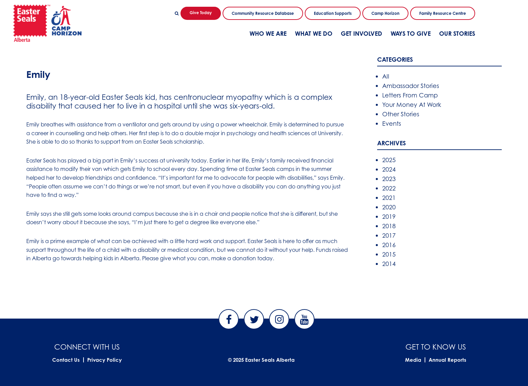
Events (391, 123)
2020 (389, 207)
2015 (389, 254)
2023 (389, 178)
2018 (389, 226)
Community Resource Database (263, 13)
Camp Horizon (385, 13)
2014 (389, 263)
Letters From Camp (410, 95)
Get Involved (361, 33)
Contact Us (66, 360)
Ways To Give (411, 33)
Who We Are (268, 33)
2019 (389, 216)
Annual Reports (447, 360)
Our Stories (457, 33)
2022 (389, 188)
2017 (389, 235)
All (385, 76)
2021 (389, 197)
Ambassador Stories (410, 85)
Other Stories (400, 114)
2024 (389, 169)
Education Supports (333, 13)
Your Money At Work (411, 104)
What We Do (313, 33)
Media (413, 360)
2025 (389, 160)
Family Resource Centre (442, 13)
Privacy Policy (104, 360)
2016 (389, 244)
